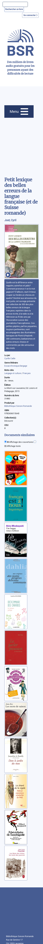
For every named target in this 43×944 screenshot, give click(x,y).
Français (27, 373)
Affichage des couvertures (20, 442)
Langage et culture (13, 373)
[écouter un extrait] (8, 275)
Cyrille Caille (9, 358)
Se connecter (30, 15)
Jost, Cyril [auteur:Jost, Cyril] (10, 220)
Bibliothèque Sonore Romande (18, 406)
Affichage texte (12, 446)
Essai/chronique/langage (15, 366)
